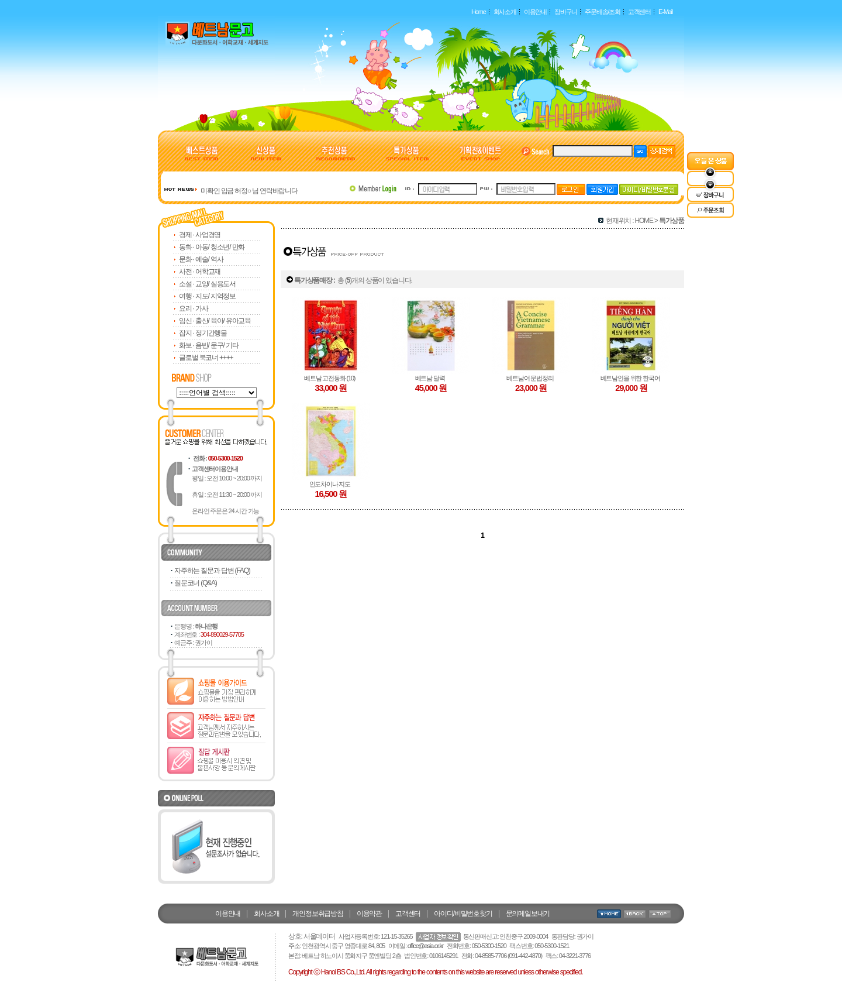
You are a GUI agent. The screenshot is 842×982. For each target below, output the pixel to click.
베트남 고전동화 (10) (330, 378)
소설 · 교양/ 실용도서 (207, 284)
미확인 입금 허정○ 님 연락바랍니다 (249, 191)
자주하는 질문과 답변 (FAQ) (212, 570)
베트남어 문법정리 (530, 378)
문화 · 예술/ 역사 (201, 259)
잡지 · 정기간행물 (203, 333)
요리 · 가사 (193, 308)
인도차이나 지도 (331, 483)
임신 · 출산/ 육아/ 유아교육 (215, 321)
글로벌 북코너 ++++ (206, 357)
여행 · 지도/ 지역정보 (207, 296)
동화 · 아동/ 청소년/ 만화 (211, 247)
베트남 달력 (431, 378)
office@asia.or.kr (426, 945)
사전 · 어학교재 (199, 271)
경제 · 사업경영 (199, 235)
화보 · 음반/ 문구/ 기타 (208, 345)
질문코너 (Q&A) (195, 583)
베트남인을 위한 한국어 (631, 378)
